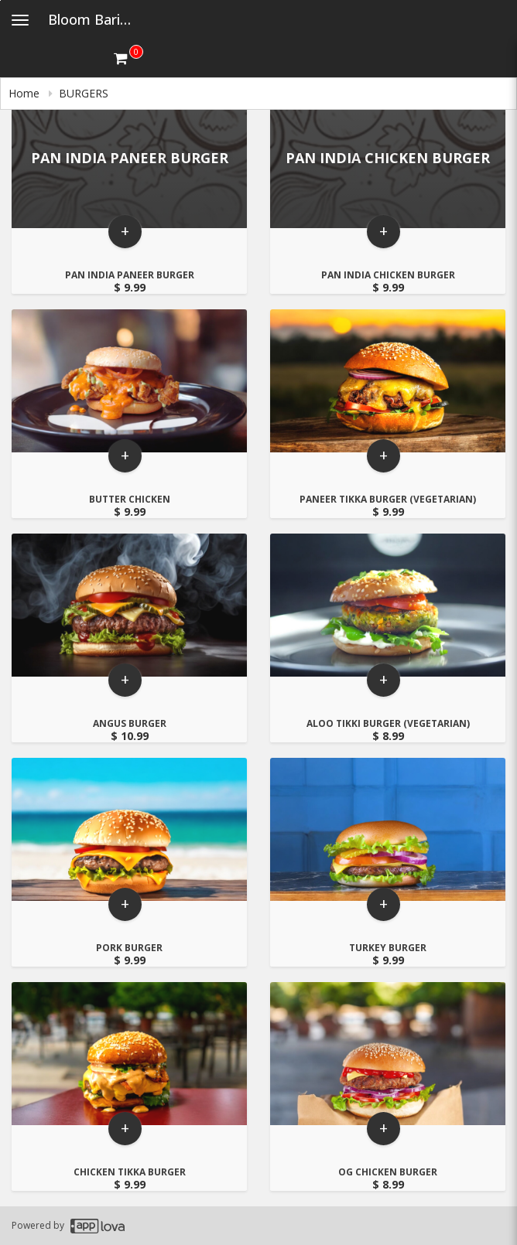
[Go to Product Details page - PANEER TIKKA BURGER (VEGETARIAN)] (387, 382)
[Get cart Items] (128, 58)
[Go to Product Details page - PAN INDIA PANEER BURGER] (129, 158)
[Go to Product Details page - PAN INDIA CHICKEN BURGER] (387, 158)
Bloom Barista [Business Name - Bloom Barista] (94, 19)
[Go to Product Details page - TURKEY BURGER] (387, 831)
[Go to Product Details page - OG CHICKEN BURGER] (387, 1055)
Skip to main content (0, 0)
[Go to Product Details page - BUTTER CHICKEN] (129, 382)
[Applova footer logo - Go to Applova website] (97, 1226)
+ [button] (125, 234)
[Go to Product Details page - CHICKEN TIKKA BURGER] (129, 1055)
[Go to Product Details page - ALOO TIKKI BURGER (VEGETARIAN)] (387, 607)
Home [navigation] (26, 93)
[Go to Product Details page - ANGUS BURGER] (129, 607)
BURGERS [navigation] (83, 93)
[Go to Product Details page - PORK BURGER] (129, 831)
